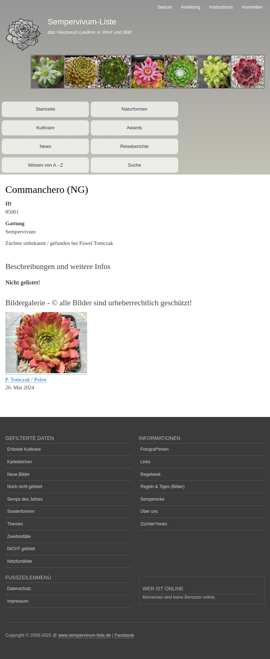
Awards (134, 127)
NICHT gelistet (21, 548)
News (45, 146)
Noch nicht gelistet (24, 486)
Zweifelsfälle (19, 536)
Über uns (149, 511)
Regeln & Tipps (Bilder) (163, 486)
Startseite (45, 109)
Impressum (17, 601)
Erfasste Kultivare (24, 449)
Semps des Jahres (25, 499)
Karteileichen (19, 461)
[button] (46, 371)
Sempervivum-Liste (82, 21)
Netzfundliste (19, 561)
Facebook (124, 635)
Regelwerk (151, 474)
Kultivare (45, 127)
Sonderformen (20, 511)
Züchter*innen (154, 523)
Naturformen (134, 109)
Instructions (221, 7)
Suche (134, 165)
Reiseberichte (134, 146)
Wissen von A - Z (45, 165)
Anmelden (252, 7)
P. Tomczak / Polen (25, 379)
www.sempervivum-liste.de (84, 635)
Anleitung (190, 7)
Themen (15, 523)
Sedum (164, 7)
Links (146, 461)
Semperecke (153, 499)
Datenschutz (19, 588)
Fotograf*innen (155, 449)
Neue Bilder (18, 474)
